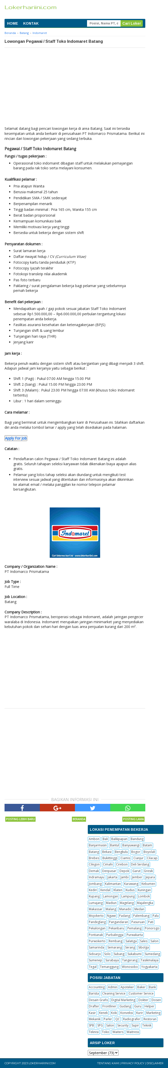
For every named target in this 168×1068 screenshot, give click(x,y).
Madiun (111, 903)
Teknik (146, 1025)
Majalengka (145, 903)
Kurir (139, 1013)
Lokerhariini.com (42, 1063)
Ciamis (125, 858)
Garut (136, 871)
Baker (141, 987)
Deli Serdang (140, 864)
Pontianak (96, 935)
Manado (125, 909)
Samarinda (96, 947)
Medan (139, 909)
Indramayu (96, 877)
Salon (154, 941)
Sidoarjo (95, 954)
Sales (143, 941)
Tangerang (129, 960)
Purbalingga (114, 935)
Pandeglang (97, 922)
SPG (100, 1025)
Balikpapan (119, 839)
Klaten (118, 890)
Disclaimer (155, 1063)
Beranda (79, 819)
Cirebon (122, 864)
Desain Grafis (98, 1000)
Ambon (94, 839)
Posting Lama (133, 819)
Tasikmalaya (149, 960)
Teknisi (94, 1032)
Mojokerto (96, 916)
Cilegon (94, 864)
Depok (124, 871)
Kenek (103, 1013)
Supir (135, 1025)
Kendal (105, 890)
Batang (94, 852)
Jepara (150, 877)
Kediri (93, 890)
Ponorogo (152, 928)
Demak (94, 871)
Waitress (133, 1032)
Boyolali (149, 852)
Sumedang (152, 954)
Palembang (141, 916)
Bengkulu (121, 852)
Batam (147, 845)
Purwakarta (135, 935)
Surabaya (112, 960)
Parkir (108, 1019)
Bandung (137, 839)
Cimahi (108, 864)
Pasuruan (138, 922)
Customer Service (141, 993)
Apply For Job (16, 438)
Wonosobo (130, 967)
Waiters (118, 1032)
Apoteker (127, 987)
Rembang (115, 941)
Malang (111, 909)
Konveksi (126, 1013)
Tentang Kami (108, 1063)
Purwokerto (97, 941)
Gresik (148, 871)
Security (122, 1025)
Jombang (95, 884)
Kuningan (144, 890)
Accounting (97, 987)
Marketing (153, 1013)
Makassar (95, 909)
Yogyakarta (149, 967)
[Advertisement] (75, 85)
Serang (130, 947)
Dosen (156, 1000)
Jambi (125, 877)
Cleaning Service (113, 993)
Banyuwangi (130, 845)
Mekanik (94, 1019)
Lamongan (110, 896)
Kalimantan (113, 884)
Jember (137, 877)
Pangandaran (118, 922)
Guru (137, 1006)
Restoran (150, 1019)
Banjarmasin (98, 845)
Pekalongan (97, 928)
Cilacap (152, 858)
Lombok (144, 896)
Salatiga (131, 941)
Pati (150, 922)
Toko (105, 1032)
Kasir (92, 1013)
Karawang (131, 884)
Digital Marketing (123, 1000)
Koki (114, 1013)
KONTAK (31, 23)
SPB (91, 1025)
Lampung (128, 896)
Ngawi (111, 916)
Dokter (143, 1000)
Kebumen (148, 884)
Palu (156, 916)
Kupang (94, 896)
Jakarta (112, 877)
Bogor (135, 852)
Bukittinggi (109, 858)
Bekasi (106, 852)
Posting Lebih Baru (20, 819)
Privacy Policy (132, 1063)
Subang (119, 954)
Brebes (94, 858)
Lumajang (96, 903)
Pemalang (134, 928)
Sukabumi (135, 954)
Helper (149, 1006)
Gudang (125, 1006)
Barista (94, 993)
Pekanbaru (116, 928)
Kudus (130, 890)
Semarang (114, 947)
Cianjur (138, 858)
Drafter (94, 1006)
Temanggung (109, 967)
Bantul (114, 845)
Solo (107, 954)
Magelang (127, 903)
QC (117, 1019)
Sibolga (143, 947)
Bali (105, 839)
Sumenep (95, 960)
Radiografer (131, 1019)
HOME (12, 23)
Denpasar (109, 871)
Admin (112, 987)
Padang (124, 916)
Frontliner (109, 1006)
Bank (152, 987)
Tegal (93, 967)
